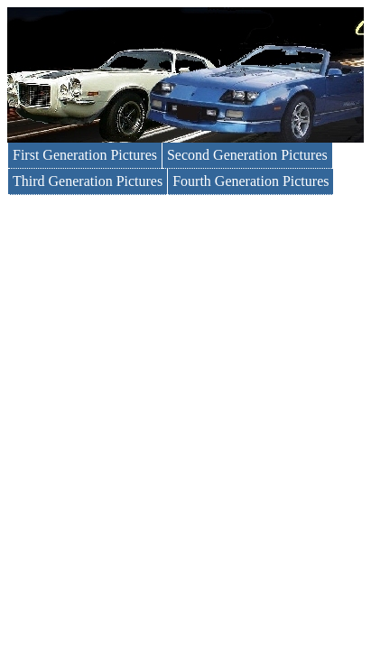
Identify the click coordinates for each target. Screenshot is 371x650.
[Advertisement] (185, 389)
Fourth (250, 181)
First (85, 154)
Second (247, 154)
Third (87, 181)
